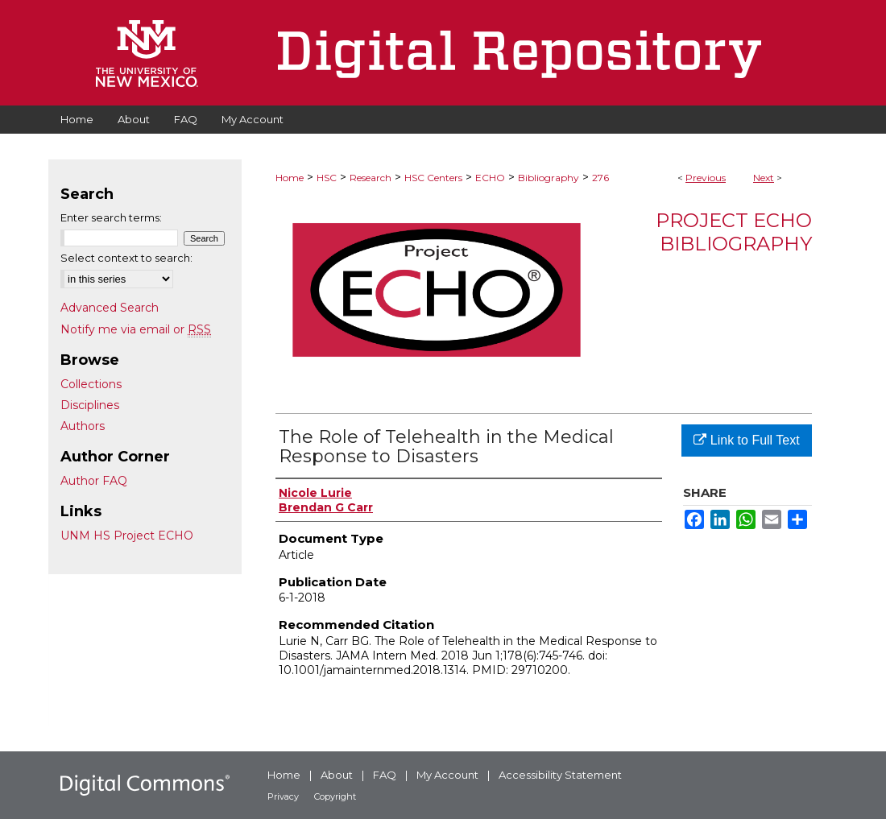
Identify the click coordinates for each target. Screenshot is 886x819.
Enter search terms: (111, 217)
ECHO (490, 178)
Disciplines (89, 405)
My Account (447, 774)
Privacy (283, 796)
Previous (705, 178)
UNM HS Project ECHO (126, 535)
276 (600, 178)
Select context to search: (126, 257)
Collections (91, 384)
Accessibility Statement (560, 774)
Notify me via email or (135, 329)
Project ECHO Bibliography (734, 232)
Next (763, 178)
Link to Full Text (746, 440)
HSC (327, 178)
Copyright (335, 796)
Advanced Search (109, 307)
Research (370, 178)
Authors (82, 426)
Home (289, 178)
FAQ (384, 774)
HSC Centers (433, 178)
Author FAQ (93, 481)
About (337, 774)
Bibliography (548, 178)
